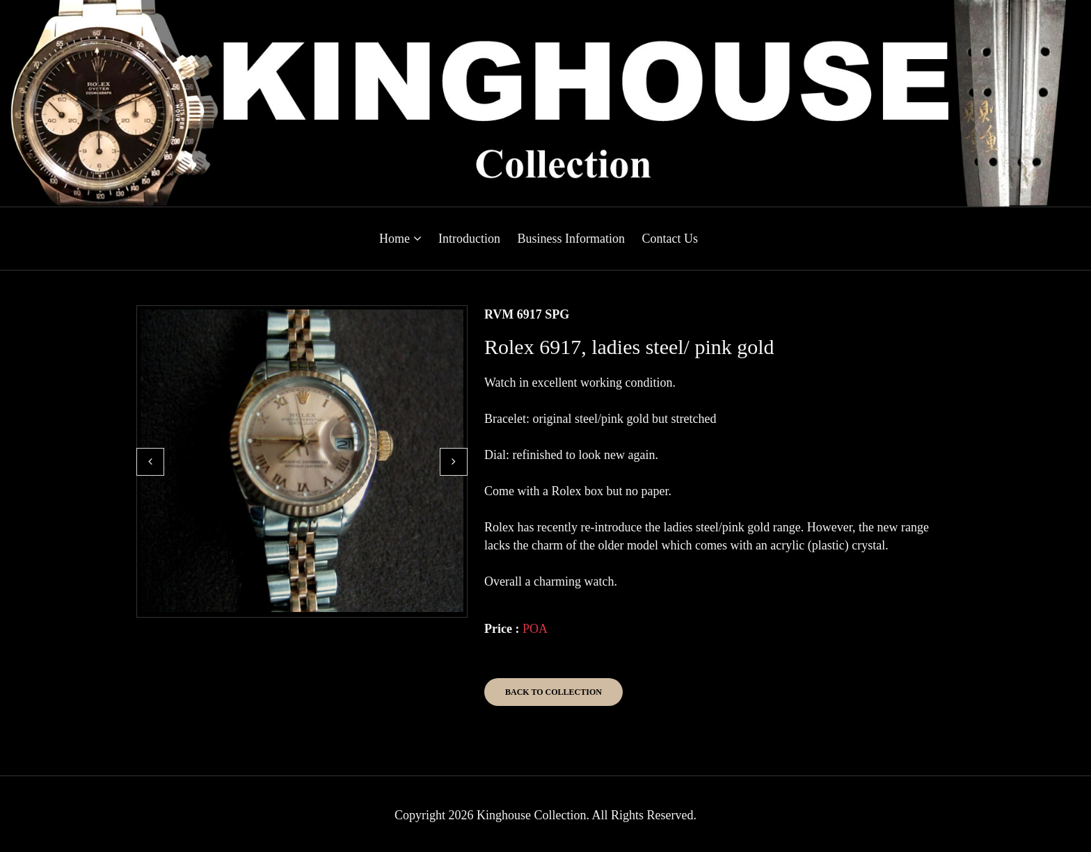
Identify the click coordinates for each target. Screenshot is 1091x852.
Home (400, 239)
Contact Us (670, 239)
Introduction (469, 239)
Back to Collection (553, 692)
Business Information (571, 239)
